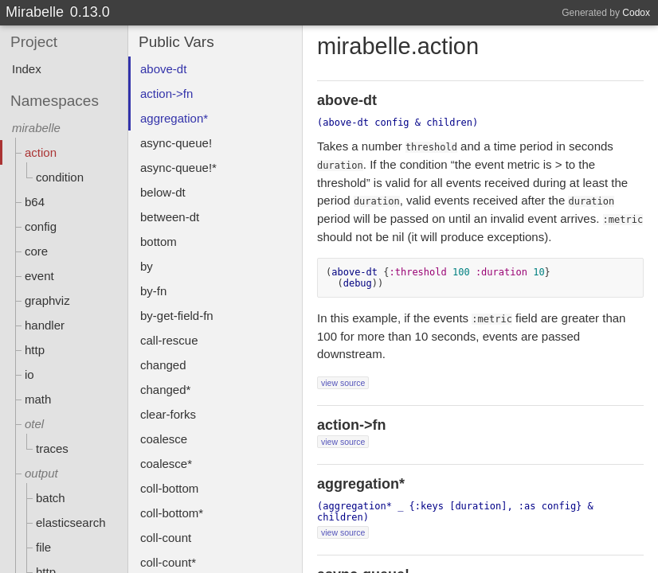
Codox (636, 12)
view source (343, 383)
